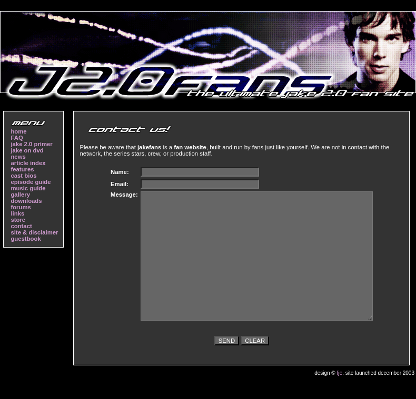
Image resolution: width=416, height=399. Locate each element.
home (18, 131)
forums (21, 207)
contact (21, 226)
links (17, 213)
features (22, 169)
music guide (28, 188)
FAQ (17, 138)
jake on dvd (27, 150)
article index (28, 163)
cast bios (23, 175)
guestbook (26, 239)
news (18, 157)
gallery (20, 194)
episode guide (31, 182)
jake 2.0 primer (31, 144)
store (18, 220)
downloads (26, 201)
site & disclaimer (34, 232)
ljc (340, 373)
